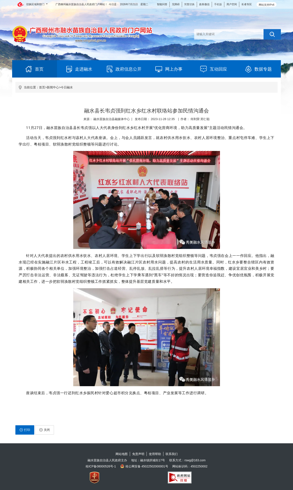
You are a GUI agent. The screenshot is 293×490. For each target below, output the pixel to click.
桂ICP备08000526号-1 (101, 466)
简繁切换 (189, 4)
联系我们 (172, 454)
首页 (42, 87)
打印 (25, 430)
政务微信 (204, 4)
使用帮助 (155, 454)
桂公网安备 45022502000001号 (144, 466)
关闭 (44, 430)
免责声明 (138, 454)
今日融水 (67, 87)
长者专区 (246, 4)
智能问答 (162, 4)
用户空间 (231, 4)
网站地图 (122, 454)
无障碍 (176, 4)
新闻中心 (53, 87)
